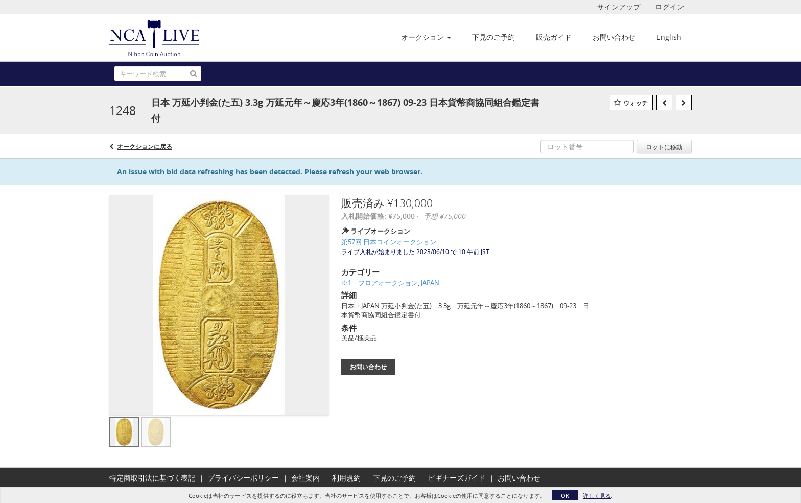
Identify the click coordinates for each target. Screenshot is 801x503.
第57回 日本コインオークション (388, 241)
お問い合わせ (368, 366)
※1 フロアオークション (379, 282)
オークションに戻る (144, 146)
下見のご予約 (394, 478)
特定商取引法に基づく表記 (152, 478)
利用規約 (346, 478)
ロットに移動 (664, 147)
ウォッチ (635, 103)
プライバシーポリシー (243, 478)
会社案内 (305, 478)
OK (565, 495)
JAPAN (430, 282)
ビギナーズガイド (456, 478)
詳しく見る (597, 495)
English (668, 37)
